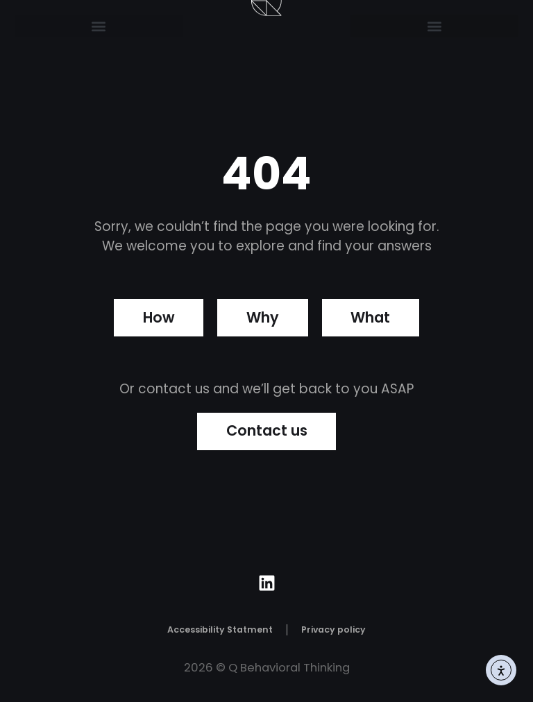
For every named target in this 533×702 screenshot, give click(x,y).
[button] (99, 26)
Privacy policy (333, 630)
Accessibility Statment (220, 630)
